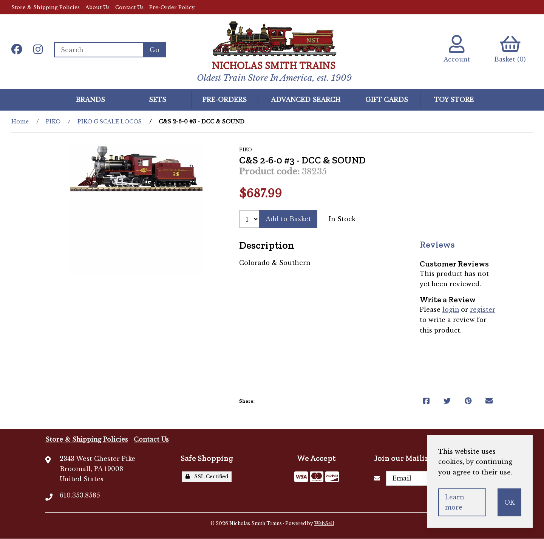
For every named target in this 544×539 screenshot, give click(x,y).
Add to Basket (288, 219)
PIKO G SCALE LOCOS (109, 121)
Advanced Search (305, 99)
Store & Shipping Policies (45, 7)
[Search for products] (98, 49)
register (483, 309)
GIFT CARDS (386, 99)
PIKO (53, 121)
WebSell (324, 523)
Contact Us (129, 7)
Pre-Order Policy (172, 7)
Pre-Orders (224, 99)
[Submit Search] (155, 49)
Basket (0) (510, 49)
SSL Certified (207, 476)
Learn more (454, 502)
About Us (97, 7)
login (450, 309)
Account (455, 49)
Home (20, 121)
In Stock (342, 219)
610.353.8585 (80, 495)
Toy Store (454, 99)
